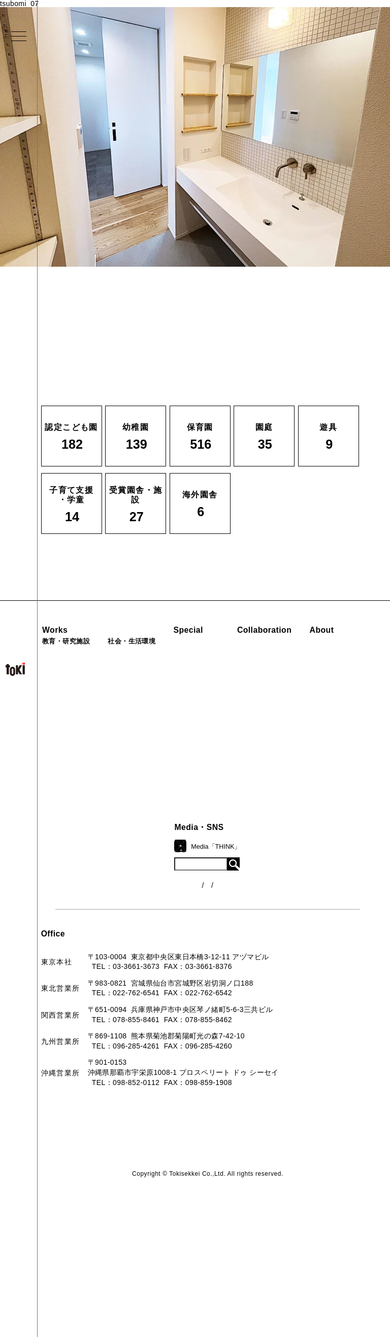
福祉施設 (140, 671)
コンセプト (160, 867)
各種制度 (236, 890)
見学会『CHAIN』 (233, 653)
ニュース (236, 871)
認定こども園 (69, 655)
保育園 (58, 688)
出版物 (152, 918)
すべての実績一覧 (77, 790)
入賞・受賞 (160, 901)
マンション (143, 722)
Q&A (149, 935)
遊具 (54, 740)
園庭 (54, 722)
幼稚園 (58, 671)
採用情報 (156, 969)
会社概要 (156, 884)
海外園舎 (62, 774)
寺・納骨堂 (143, 740)
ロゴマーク (160, 850)
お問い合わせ (163, 952)
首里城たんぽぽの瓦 (236, 714)
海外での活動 (225, 670)
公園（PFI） (146, 688)
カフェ (136, 706)
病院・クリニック (155, 655)
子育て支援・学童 (77, 706)
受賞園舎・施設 (73, 756)
